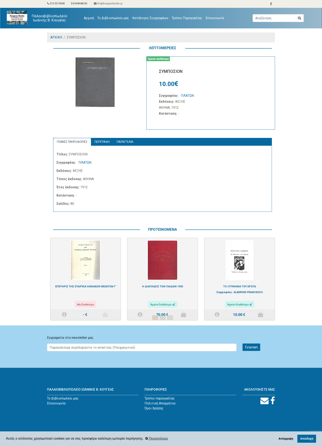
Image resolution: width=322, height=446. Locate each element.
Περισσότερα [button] (156, 438)
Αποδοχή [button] (306, 438)
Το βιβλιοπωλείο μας (113, 18)
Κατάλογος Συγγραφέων (150, 18)
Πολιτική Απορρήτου (160, 403)
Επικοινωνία (215, 18)
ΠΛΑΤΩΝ (187, 96)
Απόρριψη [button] (285, 438)
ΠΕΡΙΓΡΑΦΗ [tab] (102, 141)
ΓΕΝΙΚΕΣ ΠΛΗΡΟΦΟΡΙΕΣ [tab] (72, 141)
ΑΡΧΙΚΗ (56, 37)
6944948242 (79, 3)
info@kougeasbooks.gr (108, 3)
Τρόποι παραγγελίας (160, 398)
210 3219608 (56, 3)
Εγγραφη (251, 347)
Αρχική (90, 17)
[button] (67, 281)
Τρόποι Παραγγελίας (187, 18)
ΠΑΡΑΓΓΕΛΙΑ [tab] (125, 141)
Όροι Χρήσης (154, 408)
